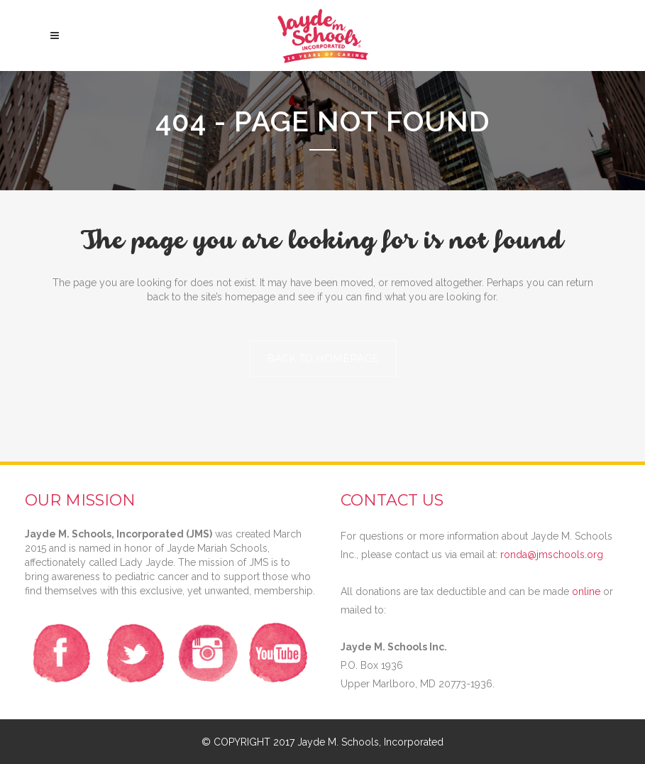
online (586, 591)
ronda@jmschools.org (551, 554)
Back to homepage (323, 358)
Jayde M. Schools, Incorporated (370, 742)
